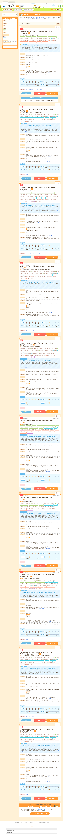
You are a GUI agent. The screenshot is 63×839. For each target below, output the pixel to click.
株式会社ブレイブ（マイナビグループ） (33, 253)
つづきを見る (50, 72)
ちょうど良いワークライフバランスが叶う (8, 4)
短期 (28, 18)
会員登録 (53, 9)
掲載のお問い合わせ (46, 822)
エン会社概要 (40, 822)
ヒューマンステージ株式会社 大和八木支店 (34, 89)
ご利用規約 (25, 822)
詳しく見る (52, 93)
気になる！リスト (8, 9)
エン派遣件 (5, 2)
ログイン (58, 9)
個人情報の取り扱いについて (18, 822)
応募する (40, 93)
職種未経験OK (38, 18)
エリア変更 (21, 6)
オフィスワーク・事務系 (34, 17)
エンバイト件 (11, 2)
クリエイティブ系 (50, 17)
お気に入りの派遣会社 (29, 9)
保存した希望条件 (19, 9)
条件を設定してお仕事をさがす (41, 813)
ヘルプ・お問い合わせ (46, 3)
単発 (30, 18)
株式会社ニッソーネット (30, 174)
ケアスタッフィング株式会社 (31, 639)
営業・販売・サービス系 (43, 17)
